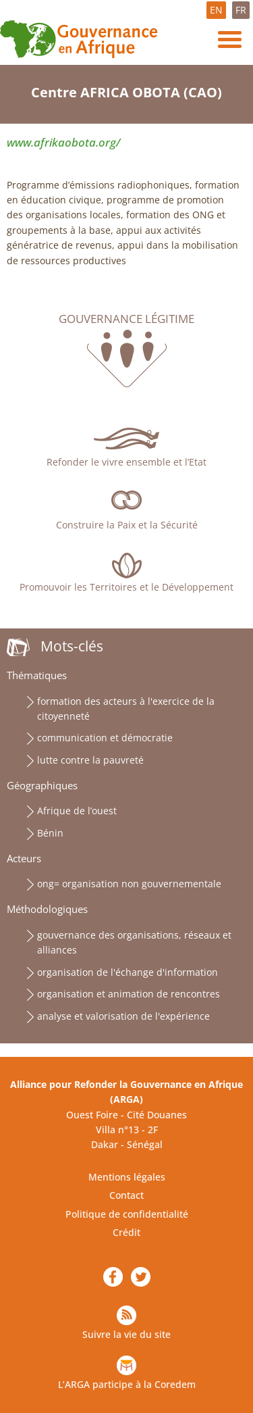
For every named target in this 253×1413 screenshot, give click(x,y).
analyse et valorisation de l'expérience (123, 1016)
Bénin (50, 832)
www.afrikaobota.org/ (63, 142)
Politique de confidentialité (126, 1214)
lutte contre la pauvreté (90, 759)
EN (216, 9)
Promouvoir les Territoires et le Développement (126, 586)
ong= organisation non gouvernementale (129, 883)
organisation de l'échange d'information (127, 972)
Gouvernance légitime (126, 319)
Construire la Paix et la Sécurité (127, 524)
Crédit (126, 1232)
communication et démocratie (105, 737)
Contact (126, 1195)
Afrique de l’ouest (77, 810)
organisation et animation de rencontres (128, 993)
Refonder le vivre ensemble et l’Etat (126, 461)
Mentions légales (126, 1176)
